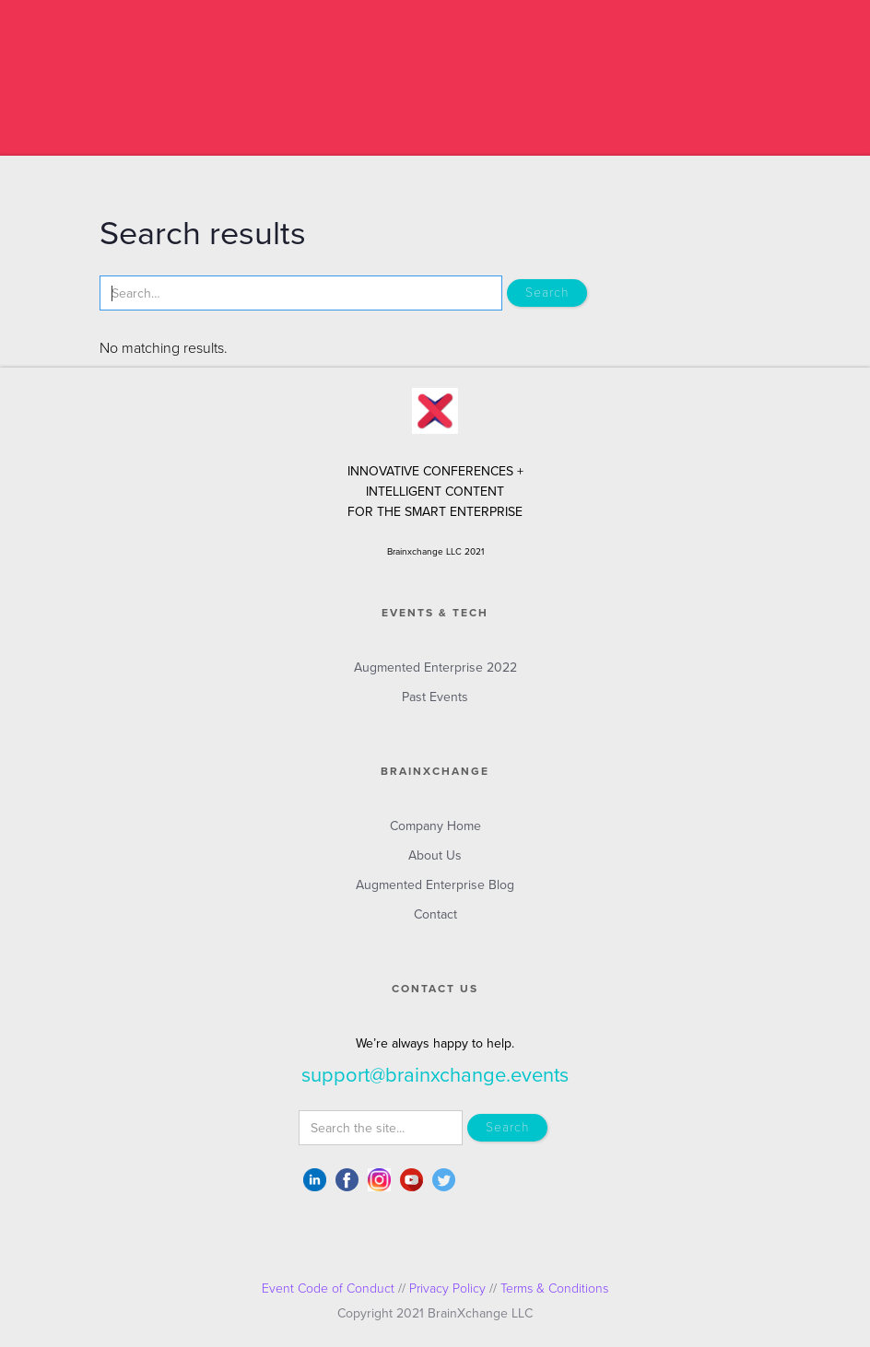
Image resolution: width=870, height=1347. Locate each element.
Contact (435, 914)
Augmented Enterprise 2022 (435, 667)
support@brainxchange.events (435, 1075)
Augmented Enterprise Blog (435, 885)
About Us (435, 855)
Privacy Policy (447, 1288)
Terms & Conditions (554, 1288)
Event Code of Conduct (328, 1288)
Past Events (435, 697)
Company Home (435, 826)
